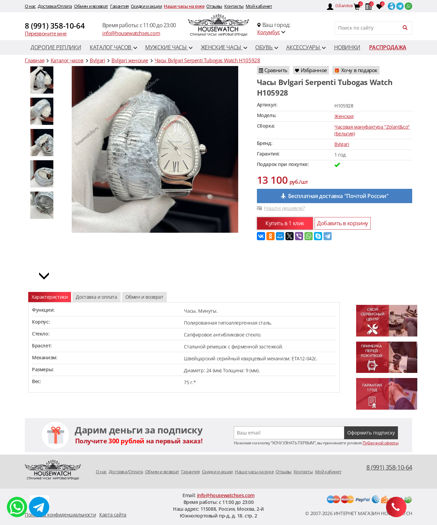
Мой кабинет (259, 6)
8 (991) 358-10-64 (55, 25)
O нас (30, 6)
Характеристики (50, 297)
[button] (41, 74)
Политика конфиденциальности (60, 514)
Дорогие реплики (56, 47)
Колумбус (268, 32)
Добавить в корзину (342, 223)
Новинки (347, 47)
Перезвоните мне (46, 33)
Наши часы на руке (184, 6)
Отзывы (214, 6)
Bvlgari (341, 144)
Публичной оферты (380, 443)
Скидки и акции (146, 6)
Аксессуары (306, 47)
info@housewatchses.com (131, 33)
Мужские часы (168, 47)
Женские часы (224, 47)
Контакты (234, 6)
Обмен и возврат (91, 6)
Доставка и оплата (96, 297)
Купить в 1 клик (284, 223)
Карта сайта (112, 514)
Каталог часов (113, 47)
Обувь (266, 47)
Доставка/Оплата (55, 6)
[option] (43, 111)
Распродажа (387, 47)
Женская (343, 116)
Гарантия (119, 6)
